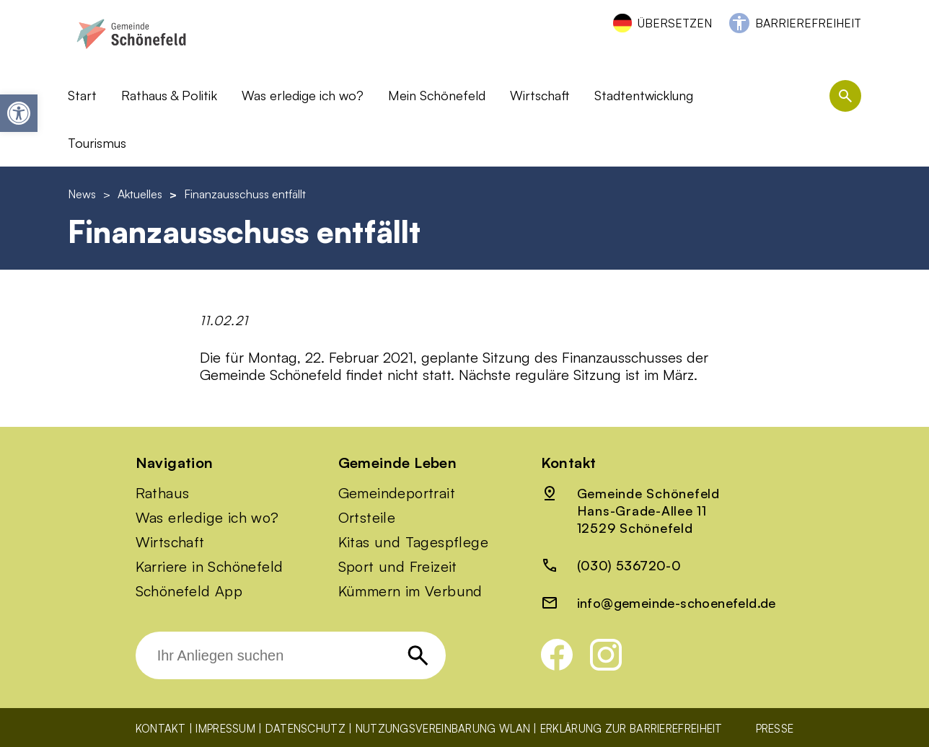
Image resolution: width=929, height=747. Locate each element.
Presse (775, 728)
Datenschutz (305, 728)
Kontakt (161, 728)
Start (82, 95)
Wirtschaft (540, 95)
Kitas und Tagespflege (413, 542)
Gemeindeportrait (396, 493)
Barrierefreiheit (808, 23)
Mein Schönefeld (436, 95)
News (82, 194)
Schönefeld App (189, 591)
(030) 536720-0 (629, 565)
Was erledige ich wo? (303, 95)
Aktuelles (140, 194)
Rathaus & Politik (169, 95)
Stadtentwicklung (643, 95)
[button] (19, 113)
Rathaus (163, 493)
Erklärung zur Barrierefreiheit (631, 728)
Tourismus (97, 143)
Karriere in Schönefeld (209, 566)
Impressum (225, 728)
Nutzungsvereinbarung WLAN (443, 728)
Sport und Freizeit (397, 566)
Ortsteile (367, 517)
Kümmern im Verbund (410, 591)
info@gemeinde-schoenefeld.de (676, 603)
